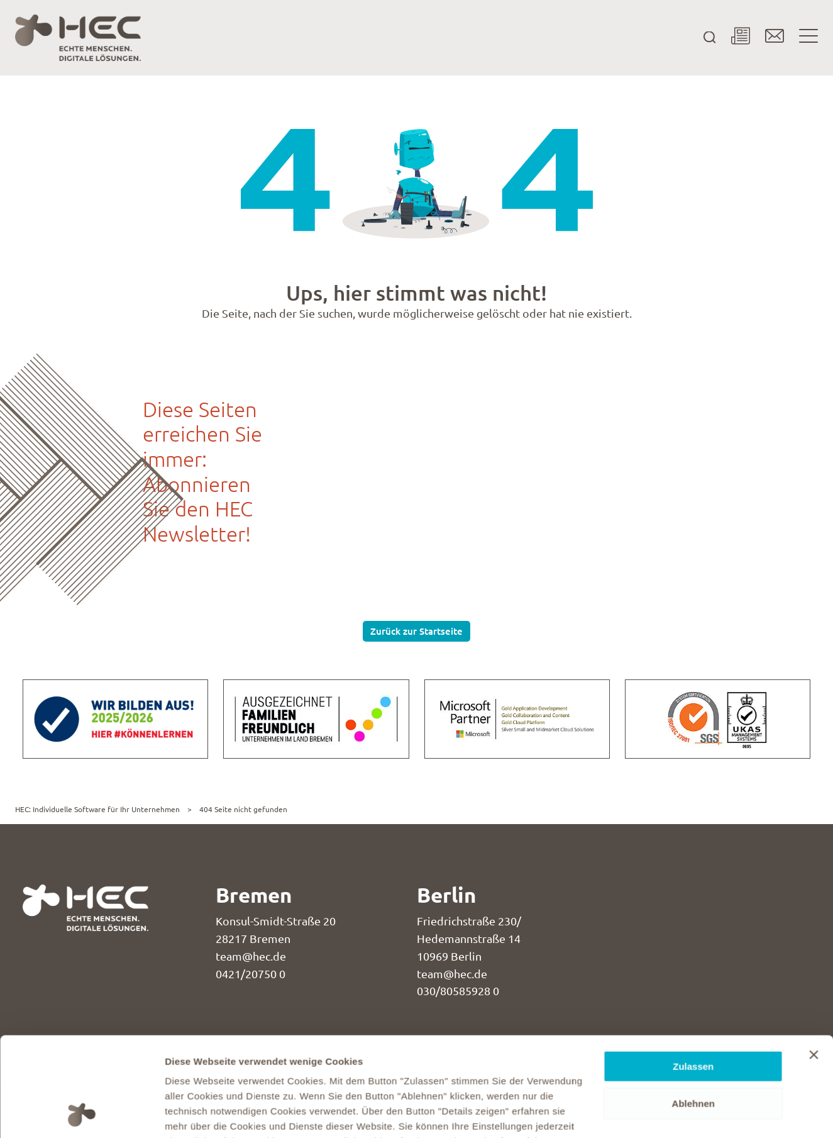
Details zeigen (196, 1113)
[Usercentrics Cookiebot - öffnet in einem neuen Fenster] (81, 1113)
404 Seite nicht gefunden (243, 809)
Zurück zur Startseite (416, 631)
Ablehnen (693, 1010)
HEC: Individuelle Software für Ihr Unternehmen (97, 809)
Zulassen (693, 973)
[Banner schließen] (813, 961)
